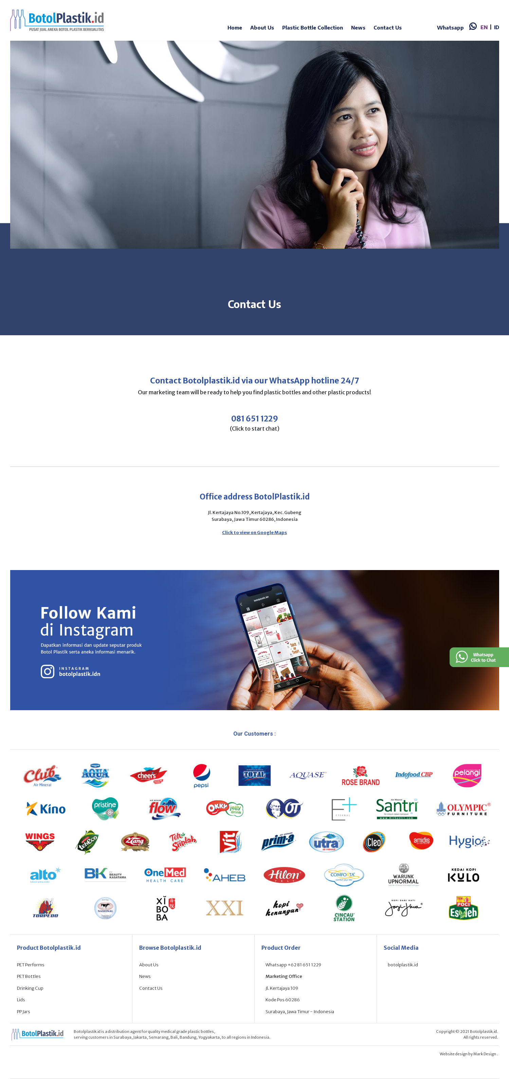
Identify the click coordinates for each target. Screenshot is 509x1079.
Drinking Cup (30, 988)
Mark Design (485, 1054)
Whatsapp (450, 27)
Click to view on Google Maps (254, 532)
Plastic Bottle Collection (312, 27)
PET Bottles (29, 976)
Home (235, 27)
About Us (262, 27)
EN (484, 27)
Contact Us (388, 27)
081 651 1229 (254, 418)
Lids (21, 1000)
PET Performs (30, 965)
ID (496, 27)
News (358, 27)
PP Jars (23, 1012)
